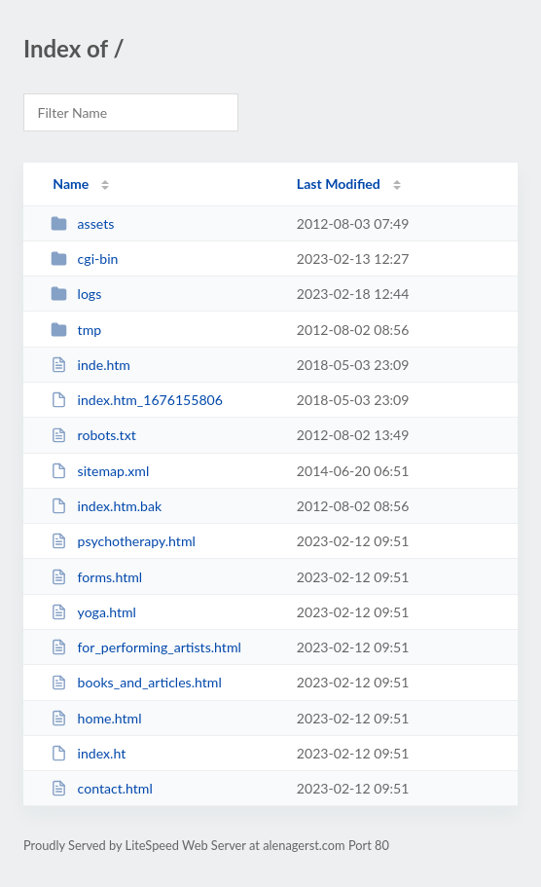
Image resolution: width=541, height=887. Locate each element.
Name (71, 183)
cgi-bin (84, 258)
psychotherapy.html (123, 541)
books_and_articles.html (136, 682)
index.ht (88, 753)
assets (82, 223)
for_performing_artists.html (146, 647)
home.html (96, 718)
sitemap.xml (100, 470)
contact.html (102, 788)
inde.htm (90, 364)
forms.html (96, 577)
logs (76, 293)
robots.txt (93, 434)
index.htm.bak (106, 506)
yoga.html (93, 612)
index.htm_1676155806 (137, 399)
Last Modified (338, 183)
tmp (76, 329)
